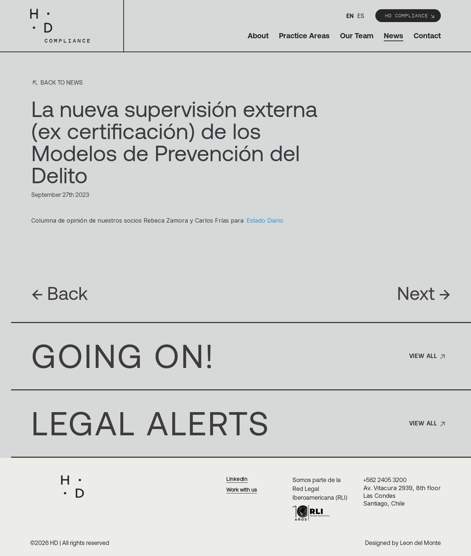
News (393, 35)
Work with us (241, 490)
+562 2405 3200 (385, 480)
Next (424, 293)
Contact (427, 35)
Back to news (57, 83)
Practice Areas (304, 35)
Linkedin (237, 479)
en (350, 16)
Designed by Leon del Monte (403, 542)
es (360, 16)
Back (59, 293)
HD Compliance (410, 15)
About (258, 35)
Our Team (356, 35)
